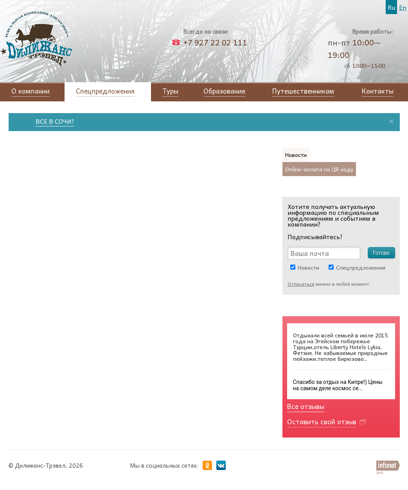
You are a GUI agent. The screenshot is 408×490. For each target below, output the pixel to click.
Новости (308, 267)
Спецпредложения (360, 267)
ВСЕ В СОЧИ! (59, 121)
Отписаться (301, 284)
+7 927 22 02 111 (215, 42)
